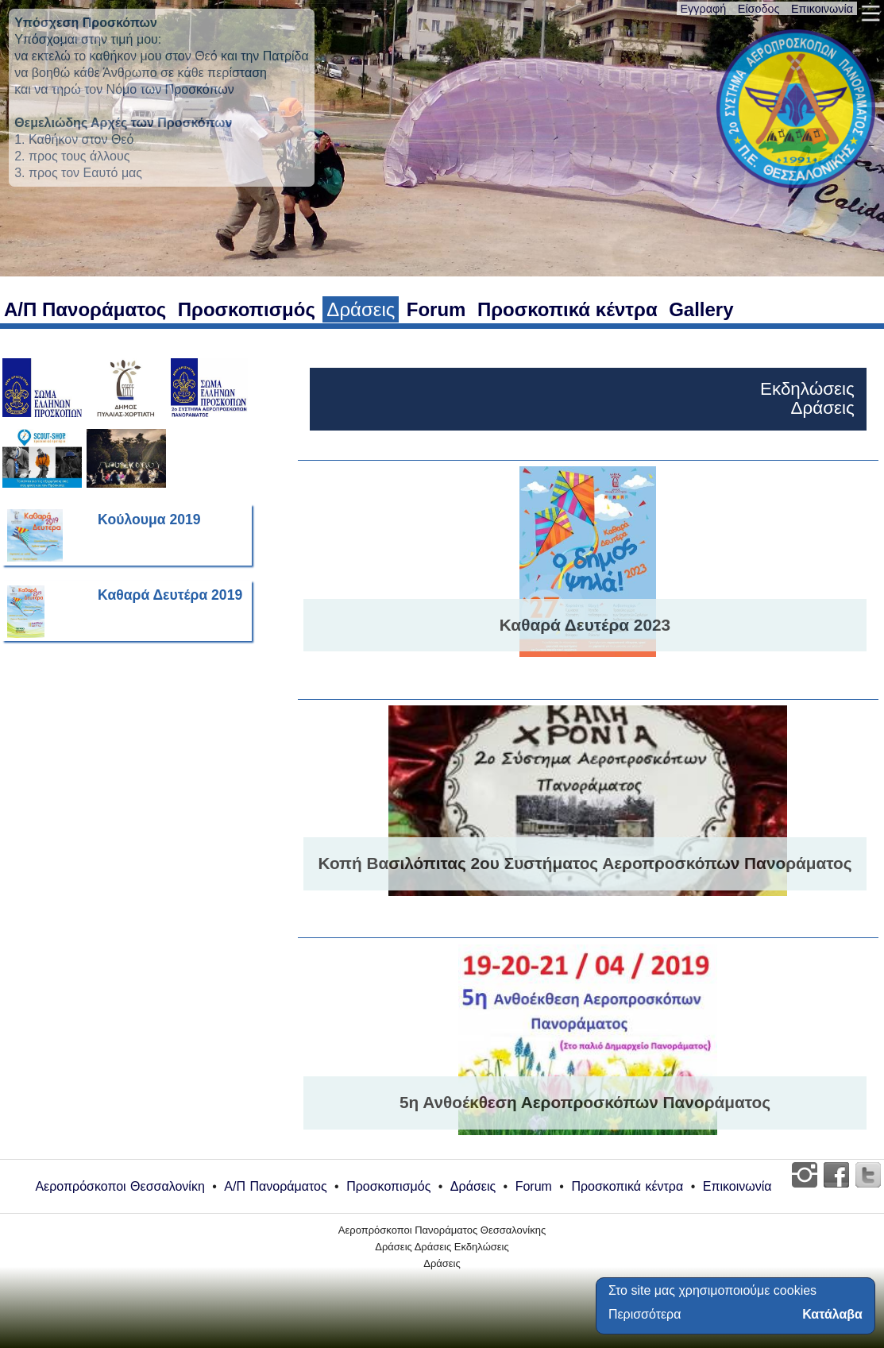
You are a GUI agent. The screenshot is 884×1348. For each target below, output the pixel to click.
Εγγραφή (704, 8)
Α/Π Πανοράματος (85, 309)
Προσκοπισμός (246, 309)
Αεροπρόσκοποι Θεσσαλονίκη (119, 1186)
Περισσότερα (644, 1314)
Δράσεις (360, 309)
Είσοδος (759, 8)
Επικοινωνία (822, 8)
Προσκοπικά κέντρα (567, 309)
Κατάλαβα (832, 1314)
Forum (436, 309)
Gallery (701, 309)
